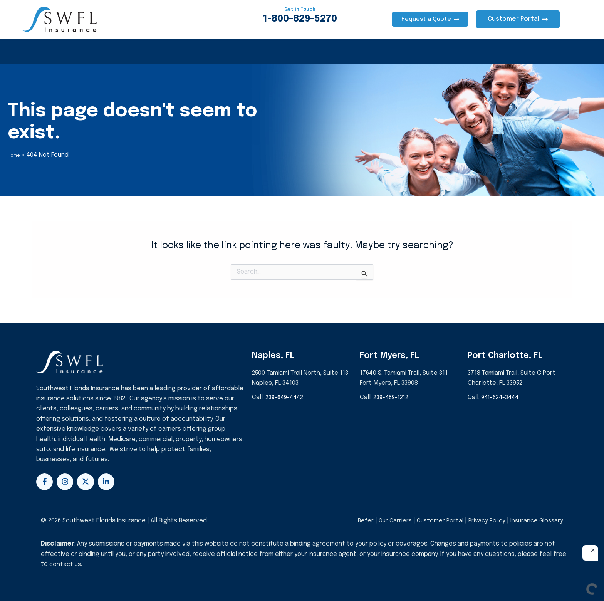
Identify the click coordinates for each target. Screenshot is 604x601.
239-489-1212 (392, 397)
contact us (65, 564)
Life (220, 51)
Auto (139, 51)
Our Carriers (389, 520)
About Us (260, 51)
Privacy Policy (483, 520)
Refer (357, 520)
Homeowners (92, 51)
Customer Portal (435, 520)
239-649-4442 (285, 397)
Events (304, 51)
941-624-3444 (501, 397)
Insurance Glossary (535, 520)
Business (180, 51)
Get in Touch (300, 8)
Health (42, 51)
